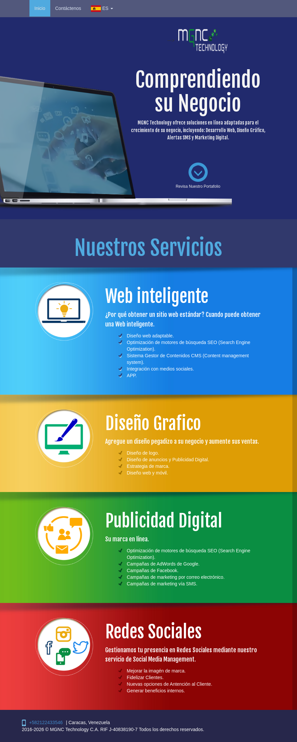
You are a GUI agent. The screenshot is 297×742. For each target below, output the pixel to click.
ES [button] (102, 8)
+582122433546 (46, 722)
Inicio (39, 8)
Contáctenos (68, 8)
